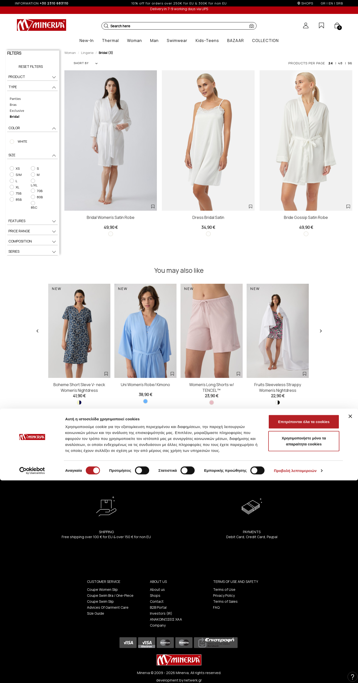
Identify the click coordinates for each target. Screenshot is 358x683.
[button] (106, 26)
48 (340, 63)
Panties (13, 98)
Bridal (13, 116)
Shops (155, 588)
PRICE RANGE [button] (32, 224)
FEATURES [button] (32, 213)
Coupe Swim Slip (100, 594)
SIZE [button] (32, 155)
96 (350, 63)
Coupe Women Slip (102, 582)
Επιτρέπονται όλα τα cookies (303, 624)
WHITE (21, 141)
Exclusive (15, 110)
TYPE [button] (32, 87)
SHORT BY (85, 63)
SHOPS (307, 3)
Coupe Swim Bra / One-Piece (110, 588)
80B (36, 193)
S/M (14, 174)
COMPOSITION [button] (32, 234)
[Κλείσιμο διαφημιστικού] (350, 619)
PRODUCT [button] (32, 77)
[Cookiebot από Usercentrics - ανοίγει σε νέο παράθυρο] (32, 673)
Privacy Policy (224, 588)
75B (14, 193)
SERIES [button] (32, 244)
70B (36, 187)
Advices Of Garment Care (108, 600)
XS (13, 168)
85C (37, 199)
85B (14, 199)
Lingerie (87, 52)
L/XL (37, 181)
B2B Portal (158, 600)
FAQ (216, 600)
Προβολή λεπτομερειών (295, 673)
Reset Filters (31, 66)
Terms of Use (224, 582)
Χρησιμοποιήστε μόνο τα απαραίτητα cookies (304, 644)
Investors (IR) (161, 605)
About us (157, 582)
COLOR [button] (32, 128)
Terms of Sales (225, 594)
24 (330, 63)
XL (13, 187)
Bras (11, 104)
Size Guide (95, 605)
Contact (157, 594)
